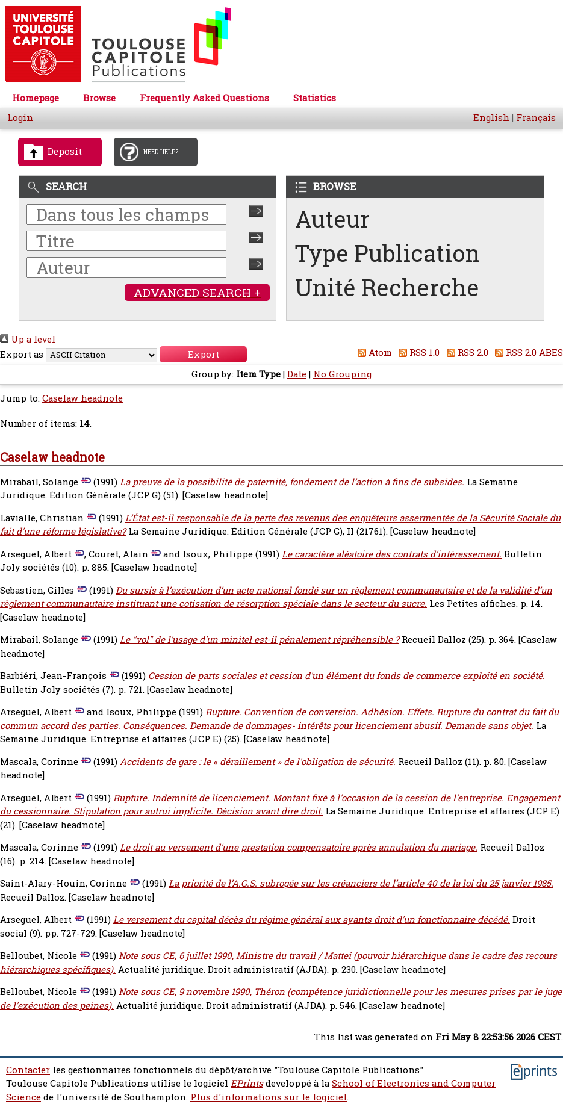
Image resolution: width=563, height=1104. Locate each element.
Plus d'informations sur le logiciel (268, 1097)
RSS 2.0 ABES (527, 352)
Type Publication (387, 253)
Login (20, 117)
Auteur (332, 218)
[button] (203, 354)
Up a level (27, 339)
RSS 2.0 (465, 352)
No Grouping (342, 374)
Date (296, 374)
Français (536, 117)
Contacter (28, 1070)
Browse (99, 97)
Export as (21, 354)
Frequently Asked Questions (204, 97)
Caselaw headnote (82, 398)
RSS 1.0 (417, 352)
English (491, 117)
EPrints (247, 1083)
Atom (372, 352)
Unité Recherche (387, 287)
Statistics (314, 97)
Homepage (35, 97)
